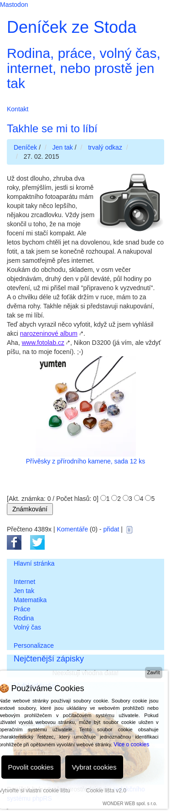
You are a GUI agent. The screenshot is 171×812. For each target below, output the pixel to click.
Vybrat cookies (94, 767)
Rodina (24, 618)
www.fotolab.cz (43, 342)
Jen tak (24, 590)
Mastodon (14, 4)
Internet (24, 581)
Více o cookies (131, 744)
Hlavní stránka (34, 563)
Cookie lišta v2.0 (106, 790)
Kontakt (17, 109)
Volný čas (27, 627)
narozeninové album (49, 333)
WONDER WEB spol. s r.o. (130, 803)
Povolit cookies (31, 767)
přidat (111, 529)
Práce (22, 609)
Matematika (30, 600)
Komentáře (72, 529)
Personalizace (34, 645)
